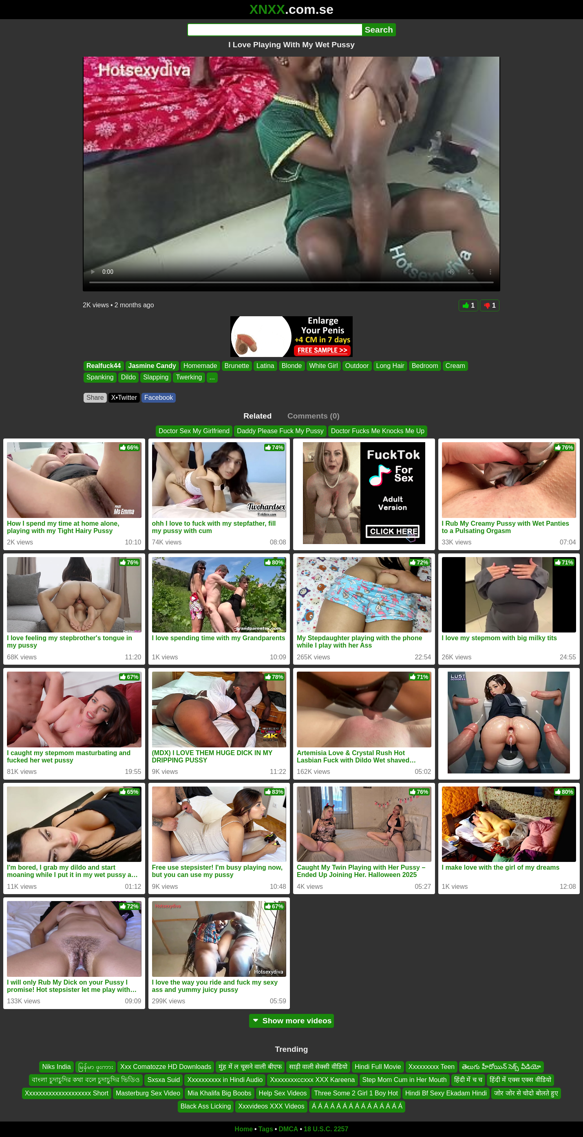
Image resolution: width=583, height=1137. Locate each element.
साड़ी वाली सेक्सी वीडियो (318, 1066)
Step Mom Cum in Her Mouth (404, 1079)
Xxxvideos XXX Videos (271, 1106)
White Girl (323, 365)
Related (257, 416)
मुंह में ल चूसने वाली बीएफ (250, 1066)
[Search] (274, 29)
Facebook (158, 397)
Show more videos (292, 1020)
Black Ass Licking (206, 1106)
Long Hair (390, 365)
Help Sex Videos (283, 1093)
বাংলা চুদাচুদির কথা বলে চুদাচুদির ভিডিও (86, 1079)
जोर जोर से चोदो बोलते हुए (526, 1093)
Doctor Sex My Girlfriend (194, 430)
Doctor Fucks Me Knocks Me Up (377, 430)
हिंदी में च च (468, 1079)
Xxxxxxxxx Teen (432, 1066)
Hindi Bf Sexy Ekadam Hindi (446, 1093)
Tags (265, 1129)
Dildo (128, 377)
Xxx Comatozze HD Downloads (165, 1066)
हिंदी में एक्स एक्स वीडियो (520, 1079)
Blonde (292, 365)
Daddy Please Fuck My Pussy (280, 430)
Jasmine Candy (152, 365)
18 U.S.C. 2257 (326, 1129)
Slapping (155, 377)
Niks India (56, 1066)
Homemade (200, 365)
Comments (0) (313, 416)
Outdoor (357, 365)
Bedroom (425, 365)
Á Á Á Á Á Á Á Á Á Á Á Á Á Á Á (357, 1106)
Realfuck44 (103, 365)
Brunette (237, 365)
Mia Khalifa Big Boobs (220, 1093)
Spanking (100, 377)
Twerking (189, 377)
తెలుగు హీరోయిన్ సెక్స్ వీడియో (501, 1066)
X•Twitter (124, 397)
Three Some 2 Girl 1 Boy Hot (356, 1093)
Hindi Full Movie (378, 1066)
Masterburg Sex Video (148, 1093)
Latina (265, 365)
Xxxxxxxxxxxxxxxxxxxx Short (66, 1093)
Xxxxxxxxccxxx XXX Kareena (312, 1079)
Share (95, 397)
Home (244, 1129)
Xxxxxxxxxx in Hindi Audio (225, 1079)
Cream (455, 365)
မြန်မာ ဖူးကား (95, 1066)
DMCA (288, 1129)
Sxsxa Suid (163, 1079)
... (212, 377)
